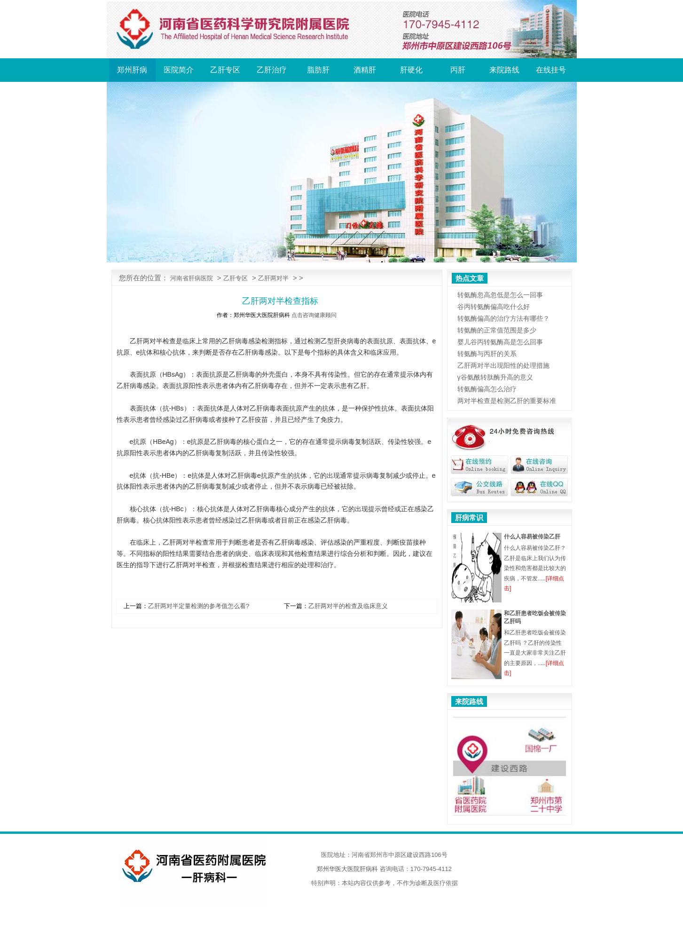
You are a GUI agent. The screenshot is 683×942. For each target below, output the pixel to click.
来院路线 (504, 70)
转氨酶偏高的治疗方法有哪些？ (503, 318)
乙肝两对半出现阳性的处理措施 (503, 365)
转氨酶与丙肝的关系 (487, 353)
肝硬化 (411, 70)
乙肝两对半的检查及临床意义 (348, 606)
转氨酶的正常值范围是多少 (496, 330)
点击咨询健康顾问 (314, 315)
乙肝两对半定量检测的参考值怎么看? (198, 606)
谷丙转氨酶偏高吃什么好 (493, 306)
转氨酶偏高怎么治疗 (487, 389)
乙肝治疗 (272, 70)
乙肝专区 (225, 70)
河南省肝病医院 (191, 278)
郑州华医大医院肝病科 (347, 868)
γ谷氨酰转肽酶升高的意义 (495, 377)
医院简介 (179, 70)
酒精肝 (364, 70)
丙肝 (457, 70)
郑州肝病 (132, 70)
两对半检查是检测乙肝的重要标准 (506, 400)
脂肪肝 (318, 70)
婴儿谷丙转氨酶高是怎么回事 (500, 342)
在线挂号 (551, 70)
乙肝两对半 (273, 278)
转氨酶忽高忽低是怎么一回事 (500, 295)
